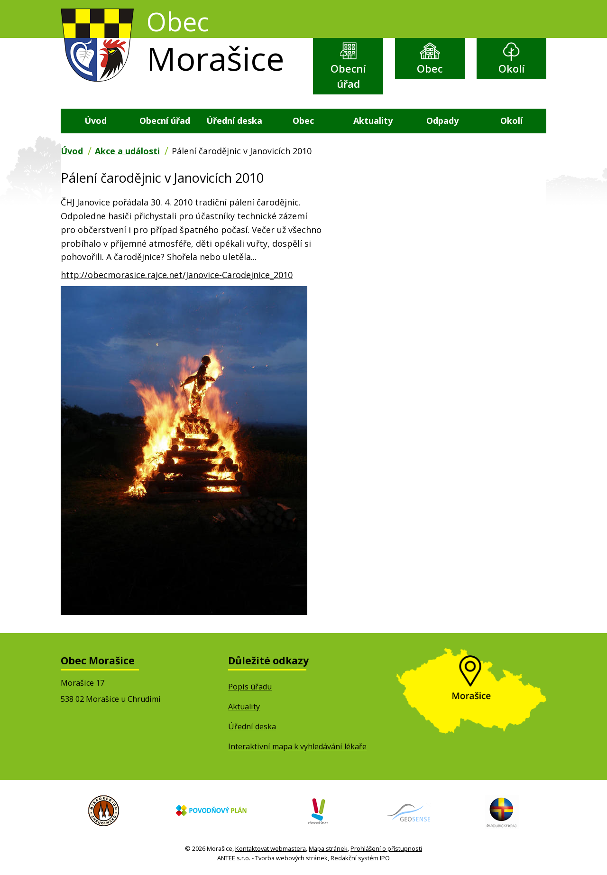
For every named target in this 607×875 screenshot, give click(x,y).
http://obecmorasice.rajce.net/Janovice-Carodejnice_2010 (177, 274)
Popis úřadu (250, 686)
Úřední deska (234, 120)
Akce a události (127, 151)
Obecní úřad (348, 76)
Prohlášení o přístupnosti (386, 848)
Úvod (95, 120)
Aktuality (373, 120)
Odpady (442, 120)
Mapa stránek (328, 848)
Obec (429, 68)
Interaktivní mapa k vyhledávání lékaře (297, 746)
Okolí (511, 68)
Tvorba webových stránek (291, 858)
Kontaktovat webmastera (270, 848)
